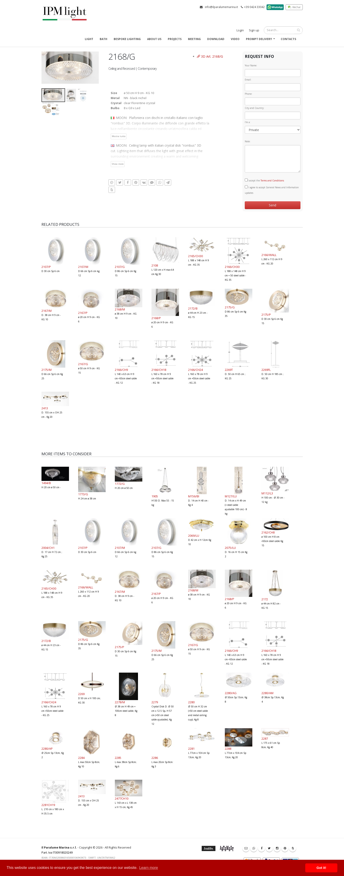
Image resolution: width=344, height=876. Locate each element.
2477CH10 (121, 798)
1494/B (46, 483)
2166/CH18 (158, 370)
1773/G (83, 494)
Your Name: (251, 65)
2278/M (120, 702)
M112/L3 (267, 493)
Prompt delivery (259, 39)
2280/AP (47, 749)
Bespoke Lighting (127, 39)
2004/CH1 (48, 548)
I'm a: (247, 122)
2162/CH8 (268, 532)
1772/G (120, 484)
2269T (229, 370)
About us (154, 39)
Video (235, 39)
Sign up (254, 30)
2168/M (120, 309)
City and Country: (254, 108)
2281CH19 (48, 805)
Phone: (248, 93)
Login (240, 30)
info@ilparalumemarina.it (221, 7)
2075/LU (230, 548)
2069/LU (193, 536)
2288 (228, 749)
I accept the (264, 180)
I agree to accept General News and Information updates (272, 189)
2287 (264, 738)
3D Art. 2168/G (210, 56)
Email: (248, 79)
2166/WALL (268, 255)
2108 (154, 265)
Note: (247, 141)
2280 (191, 702)
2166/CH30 (232, 267)
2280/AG (231, 693)
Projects (175, 39)
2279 (154, 702)
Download (215, 39)
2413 (44, 408)
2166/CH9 (121, 370)
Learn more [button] (148, 868)
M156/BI (193, 496)
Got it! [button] (321, 868)
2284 (81, 758)
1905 (154, 496)
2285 (118, 758)
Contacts (288, 39)
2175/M (46, 370)
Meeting (194, 39)
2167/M (46, 311)
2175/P (266, 315)
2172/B (193, 308)
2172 (264, 599)
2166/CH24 (195, 370)
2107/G (120, 267)
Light (89, 39)
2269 (81, 694)
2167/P (83, 313)
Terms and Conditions (272, 180)
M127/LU (231, 496)
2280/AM (267, 693)
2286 (154, 758)
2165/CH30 (195, 256)
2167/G (83, 364)
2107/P (46, 267)
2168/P (156, 318)
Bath (103, 39)
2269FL (266, 370)
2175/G (230, 307)
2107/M (83, 267)
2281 (191, 749)
